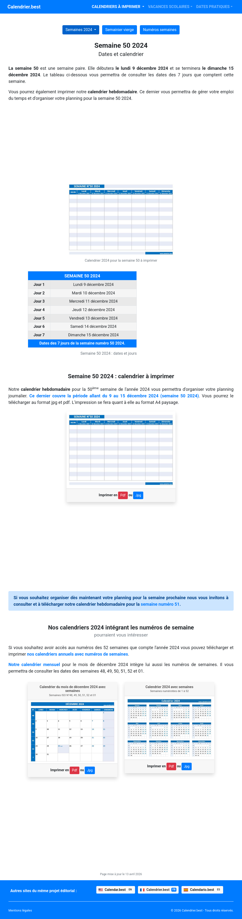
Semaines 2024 (79, 29)
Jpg (138, 495)
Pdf (123, 495)
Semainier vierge (119, 29)
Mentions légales (20, 910)
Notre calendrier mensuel (34, 664)
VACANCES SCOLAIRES (168, 6)
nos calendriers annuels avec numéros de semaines (77, 654)
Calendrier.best (24, 7)
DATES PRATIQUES (213, 6)
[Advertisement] (121, 143)
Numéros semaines (159, 29)
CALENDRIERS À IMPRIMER (116, 6)
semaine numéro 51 (160, 604)
